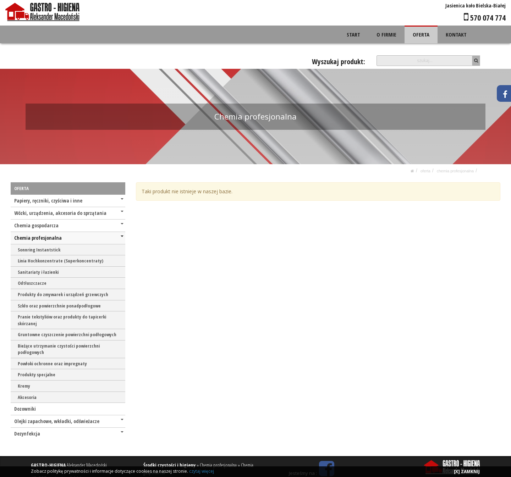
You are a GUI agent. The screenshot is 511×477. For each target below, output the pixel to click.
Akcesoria (27, 397)
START (354, 34)
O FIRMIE (387, 34)
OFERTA (421, 34)
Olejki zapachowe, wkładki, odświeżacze (68, 421)
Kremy (24, 386)
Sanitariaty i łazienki (38, 272)
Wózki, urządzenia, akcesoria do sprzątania (68, 213)
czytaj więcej (201, 471)
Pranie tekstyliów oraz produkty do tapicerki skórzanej (62, 320)
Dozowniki (25, 408)
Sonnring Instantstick (39, 249)
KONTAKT (456, 34)
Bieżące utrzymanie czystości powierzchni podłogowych (59, 349)
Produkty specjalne (36, 374)
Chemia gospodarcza (68, 225)
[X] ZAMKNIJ (467, 471)
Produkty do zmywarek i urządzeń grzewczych (63, 294)
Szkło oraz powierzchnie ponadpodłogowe (59, 306)
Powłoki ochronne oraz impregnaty (52, 363)
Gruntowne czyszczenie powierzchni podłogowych (67, 334)
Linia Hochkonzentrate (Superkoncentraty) (60, 260)
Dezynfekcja (68, 433)
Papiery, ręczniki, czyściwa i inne (68, 200)
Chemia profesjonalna (455, 171)
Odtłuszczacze (32, 283)
